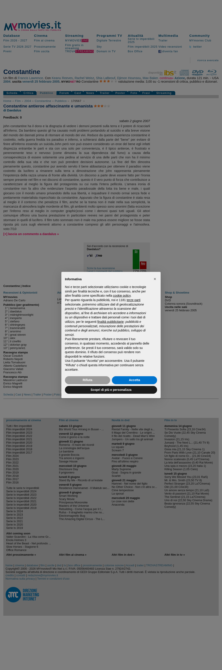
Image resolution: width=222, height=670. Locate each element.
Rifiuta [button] (87, 380)
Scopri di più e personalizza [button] (111, 389)
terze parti (133, 300)
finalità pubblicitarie (110, 321)
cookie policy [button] (121, 295)
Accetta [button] (134, 380)
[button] (154, 278)
